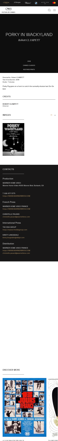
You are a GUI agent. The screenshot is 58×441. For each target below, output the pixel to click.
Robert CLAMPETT (10, 104)
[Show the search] (49, 10)
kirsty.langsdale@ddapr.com (14, 238)
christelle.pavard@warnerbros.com (16, 217)
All (51, 115)
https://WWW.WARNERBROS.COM (16, 196)
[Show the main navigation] (54, 10)
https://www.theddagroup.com (15, 230)
